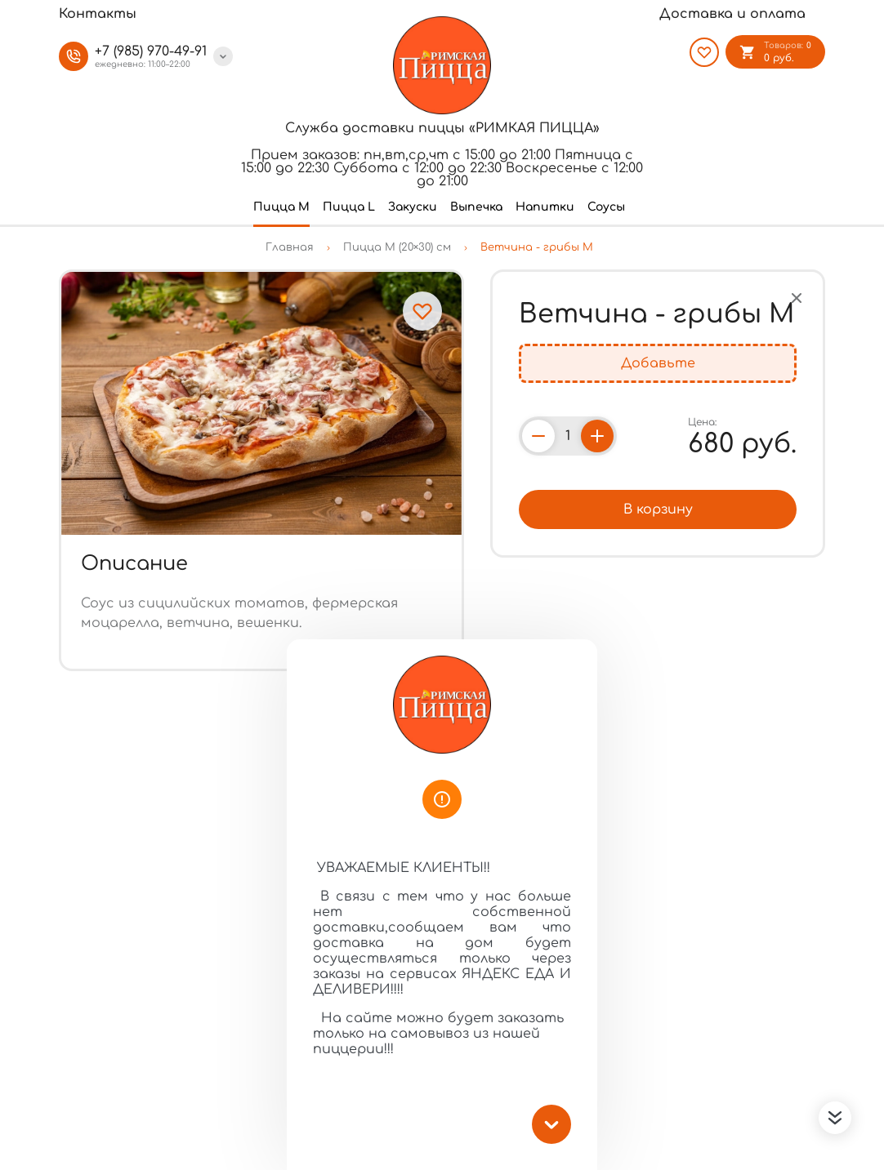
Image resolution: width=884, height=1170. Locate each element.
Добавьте (658, 363)
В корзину (658, 509)
